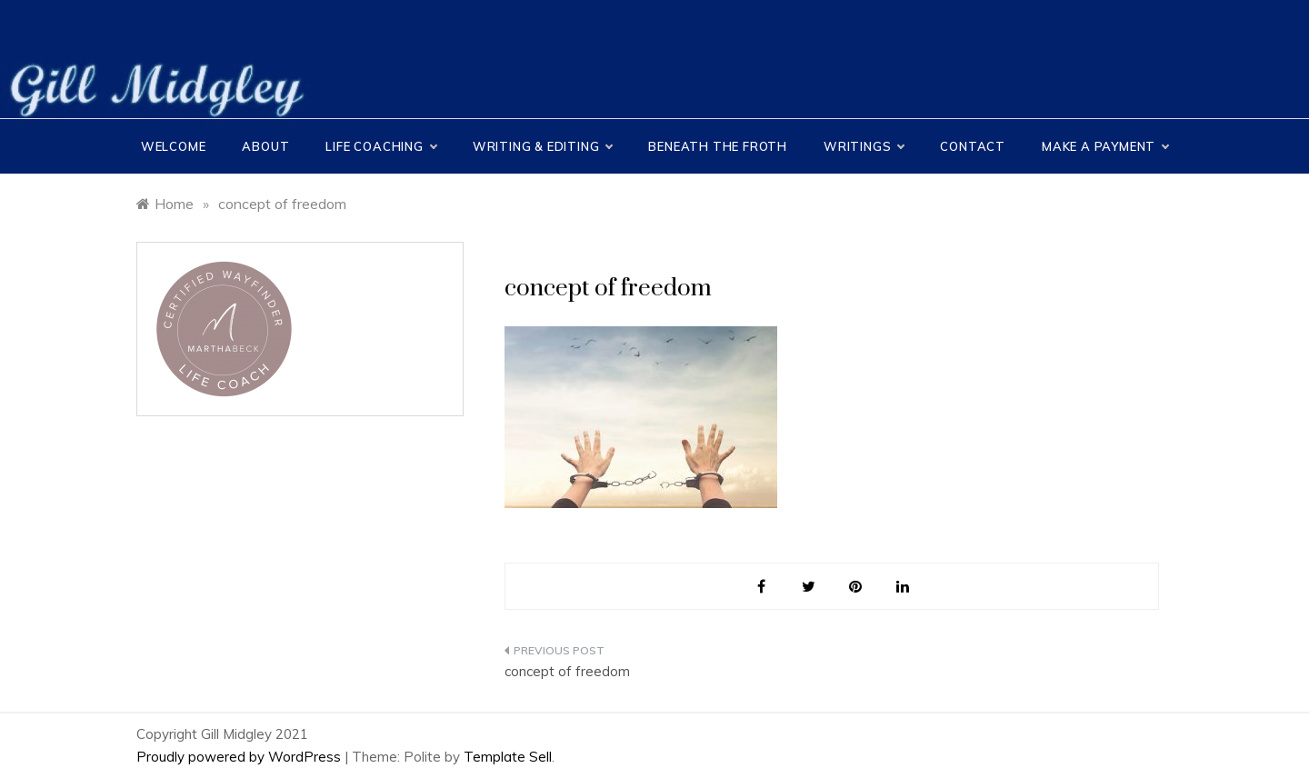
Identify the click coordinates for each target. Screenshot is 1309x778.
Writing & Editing (543, 146)
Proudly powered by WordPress (240, 756)
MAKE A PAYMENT (1105, 146)
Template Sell (508, 756)
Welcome (173, 146)
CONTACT (972, 146)
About (265, 146)
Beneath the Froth (717, 146)
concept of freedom (567, 671)
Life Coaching (380, 146)
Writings (864, 146)
